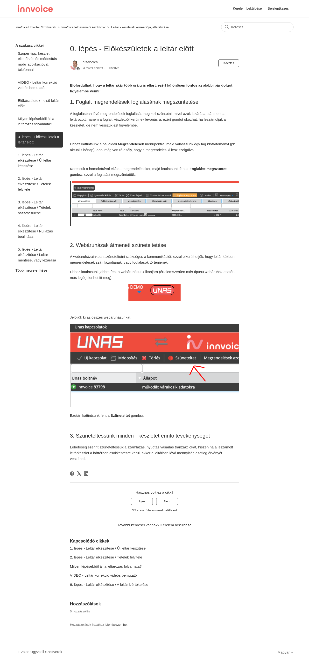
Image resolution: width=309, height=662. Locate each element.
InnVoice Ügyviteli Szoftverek (35, 27)
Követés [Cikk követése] (229, 63)
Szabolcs (90, 62)
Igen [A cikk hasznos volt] (142, 501)
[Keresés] (257, 27)
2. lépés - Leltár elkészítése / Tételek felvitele (34, 183)
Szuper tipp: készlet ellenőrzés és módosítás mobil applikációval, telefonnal (37, 61)
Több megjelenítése (31, 270)
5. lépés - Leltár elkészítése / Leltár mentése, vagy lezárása (37, 254)
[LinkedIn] (86, 473)
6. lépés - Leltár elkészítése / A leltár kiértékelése (109, 584)
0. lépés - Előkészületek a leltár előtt (38, 139)
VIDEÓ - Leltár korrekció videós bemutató (37, 85)
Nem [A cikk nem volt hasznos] (167, 501)
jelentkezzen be (115, 624)
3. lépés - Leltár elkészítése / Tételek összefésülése (34, 207)
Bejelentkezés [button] (278, 8)
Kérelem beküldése (247, 8)
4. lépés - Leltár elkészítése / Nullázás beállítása (35, 230)
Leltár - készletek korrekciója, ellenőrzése (140, 27)
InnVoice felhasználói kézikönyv (83, 27)
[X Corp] (79, 473)
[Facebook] (72, 473)
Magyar (286, 652)
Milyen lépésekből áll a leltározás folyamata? (36, 121)
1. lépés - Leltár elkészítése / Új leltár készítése (34, 160)
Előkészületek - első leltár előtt (38, 103)
